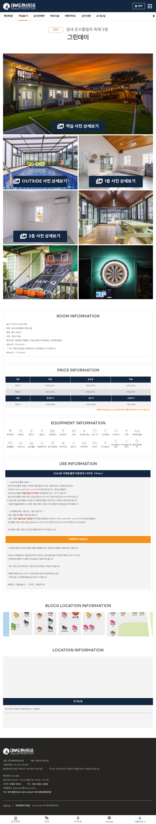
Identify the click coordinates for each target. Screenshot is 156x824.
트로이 (74, 628)
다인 (112, 623)
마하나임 (26, 613)
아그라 (85, 628)
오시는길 (100, 16)
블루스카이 (50, 621)
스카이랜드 (50, 612)
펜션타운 (8, 16)
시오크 (98, 615)
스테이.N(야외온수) (64, 628)
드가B (18, 626)
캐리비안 (88, 615)
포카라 (92, 628)
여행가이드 (70, 16)
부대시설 (54, 16)
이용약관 (6, 806)
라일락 (64, 615)
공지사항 (86, 16)
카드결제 (15, 776)
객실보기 (23, 16)
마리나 (16, 615)
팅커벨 (39, 628)
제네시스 (122, 612)
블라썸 (39, 615)
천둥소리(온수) (50, 628)
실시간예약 (38, 16)
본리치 (112, 612)
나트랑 (112, 632)
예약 (139, 6)
